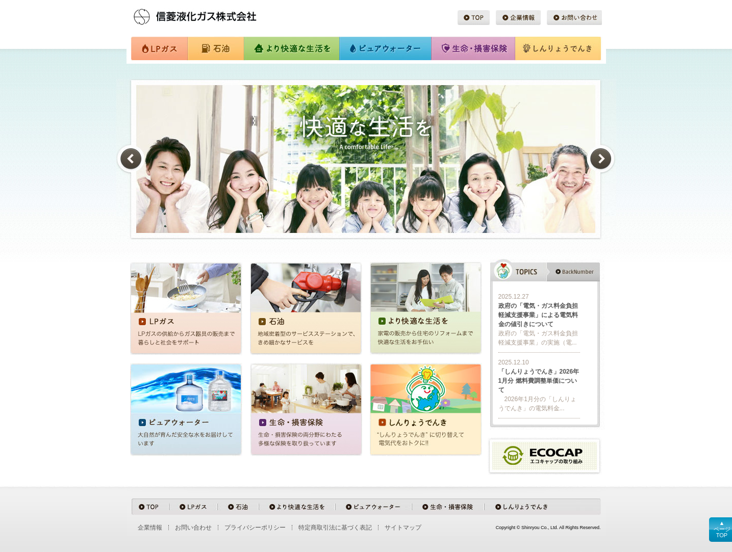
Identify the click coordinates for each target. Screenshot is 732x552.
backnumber (573, 271)
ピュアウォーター (386, 49)
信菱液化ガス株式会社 (210, 15)
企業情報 (518, 17)
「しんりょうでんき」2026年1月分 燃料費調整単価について (538, 380)
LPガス (159, 49)
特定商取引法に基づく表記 (335, 527)
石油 (215, 49)
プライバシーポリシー (255, 527)
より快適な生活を (291, 49)
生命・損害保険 (473, 49)
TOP (474, 17)
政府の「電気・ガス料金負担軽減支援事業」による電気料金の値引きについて (538, 315)
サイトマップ (403, 527)
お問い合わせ (574, 17)
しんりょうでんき (558, 49)
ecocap (545, 456)
